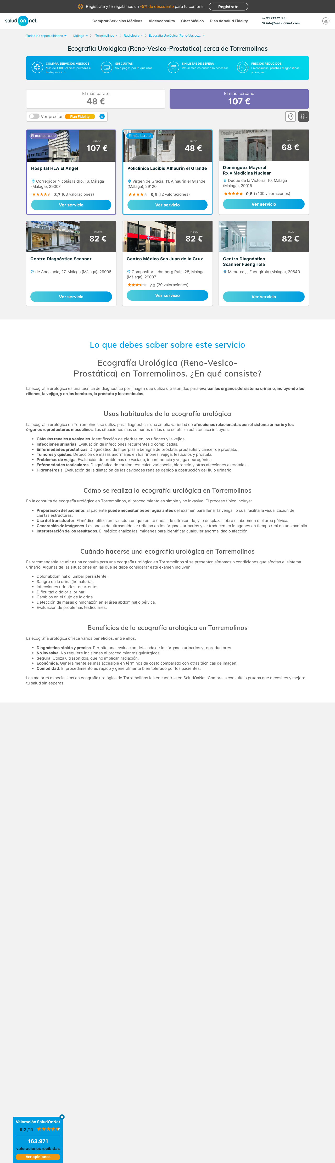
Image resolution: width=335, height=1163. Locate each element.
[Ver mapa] (290, 116)
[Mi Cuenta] (326, 21)
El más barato (96, 99)
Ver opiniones (38, 1156)
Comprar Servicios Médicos (117, 21)
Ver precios (68, 116)
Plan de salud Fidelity (229, 21)
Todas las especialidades (45, 36)
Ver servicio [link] (71, 204)
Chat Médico (192, 21)
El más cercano (239, 99)
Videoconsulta (162, 21)
